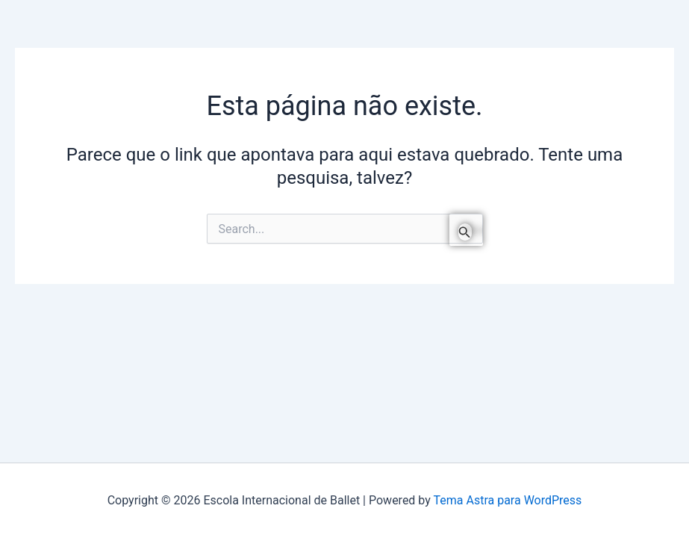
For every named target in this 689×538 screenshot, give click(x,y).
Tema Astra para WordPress (507, 500)
